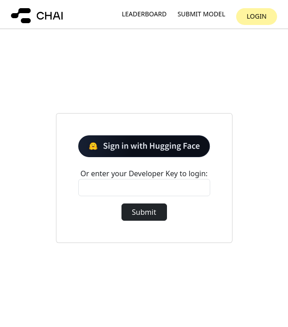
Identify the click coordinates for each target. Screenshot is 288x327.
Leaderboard (144, 14)
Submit (144, 212)
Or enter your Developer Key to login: (144, 173)
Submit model (201, 14)
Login (257, 16)
